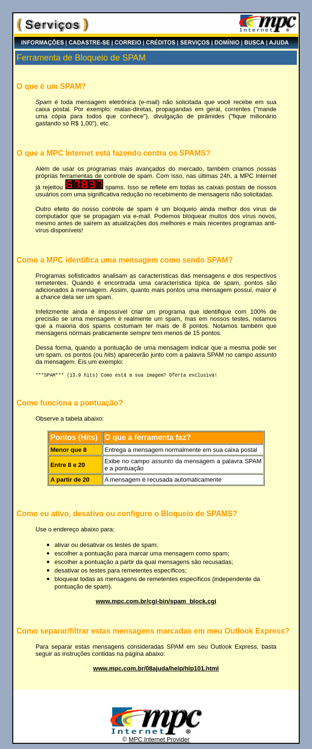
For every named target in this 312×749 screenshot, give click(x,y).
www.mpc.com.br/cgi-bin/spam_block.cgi (156, 602)
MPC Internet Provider (159, 740)
